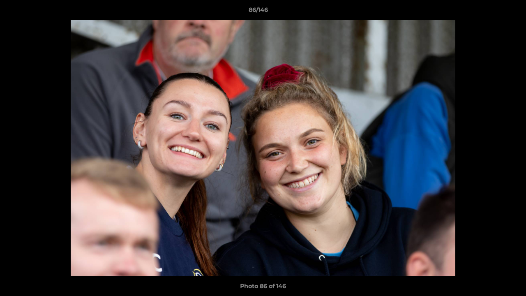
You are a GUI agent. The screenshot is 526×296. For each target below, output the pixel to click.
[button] (491, 12)
